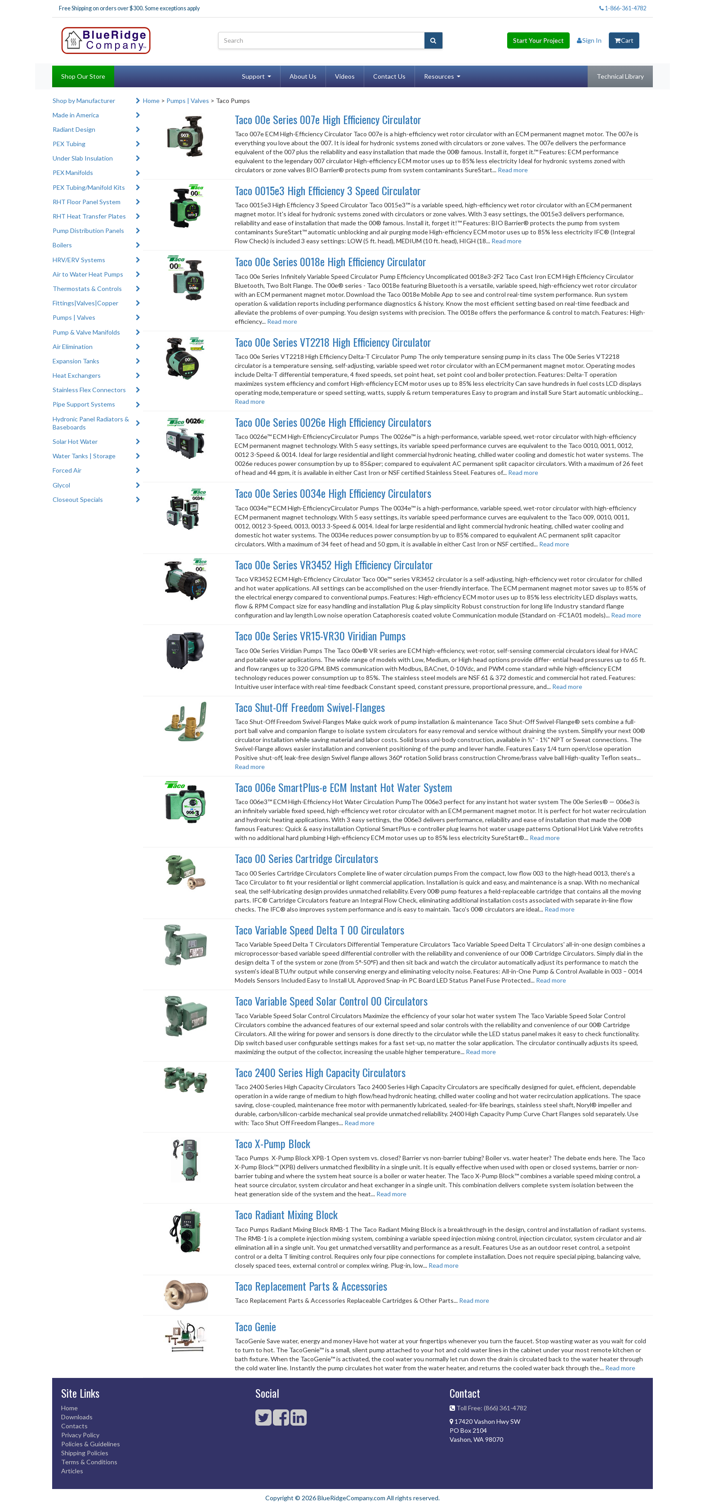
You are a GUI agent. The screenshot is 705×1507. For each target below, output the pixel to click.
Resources (439, 76)
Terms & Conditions (89, 1462)
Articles (72, 1471)
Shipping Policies (84, 1453)
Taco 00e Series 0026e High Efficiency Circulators (333, 422)
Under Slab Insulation (83, 158)
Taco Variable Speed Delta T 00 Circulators (319, 929)
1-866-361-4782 (622, 8)
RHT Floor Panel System (86, 202)
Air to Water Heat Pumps (88, 274)
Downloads (77, 1417)
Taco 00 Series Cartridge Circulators (306, 858)
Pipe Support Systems (84, 404)
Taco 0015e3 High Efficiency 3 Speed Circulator (328, 190)
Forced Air (67, 470)
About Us (303, 76)
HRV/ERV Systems (79, 260)
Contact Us (389, 76)
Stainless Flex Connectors (89, 390)
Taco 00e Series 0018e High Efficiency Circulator (330, 261)
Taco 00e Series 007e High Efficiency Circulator (328, 119)
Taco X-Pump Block (272, 1143)
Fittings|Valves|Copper (85, 303)
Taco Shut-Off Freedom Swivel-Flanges (310, 707)
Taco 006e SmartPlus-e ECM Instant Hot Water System (343, 787)
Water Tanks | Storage (84, 456)
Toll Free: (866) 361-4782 (491, 1408)
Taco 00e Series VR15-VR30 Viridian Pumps (320, 635)
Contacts (74, 1426)
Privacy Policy (80, 1435)
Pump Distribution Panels (88, 230)
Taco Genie (255, 1326)
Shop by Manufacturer (84, 100)
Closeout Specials (78, 499)
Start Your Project (538, 40)
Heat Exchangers (77, 375)
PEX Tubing (69, 144)
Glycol (61, 485)
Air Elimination (73, 346)
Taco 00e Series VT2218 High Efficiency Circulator (333, 342)
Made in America (76, 115)
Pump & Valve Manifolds (86, 332)
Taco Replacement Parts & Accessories (311, 1286)
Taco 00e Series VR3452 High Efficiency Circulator (334, 564)
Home (151, 100)
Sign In (589, 40)
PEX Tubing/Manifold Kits (89, 187)
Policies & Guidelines (90, 1444)
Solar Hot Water (75, 441)
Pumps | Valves (74, 317)
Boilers (62, 245)
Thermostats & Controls (87, 288)
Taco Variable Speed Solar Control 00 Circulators (331, 1001)
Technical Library (620, 76)
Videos (345, 76)
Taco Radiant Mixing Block (286, 1214)
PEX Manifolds (73, 172)
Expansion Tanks (76, 361)
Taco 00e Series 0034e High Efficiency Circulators (333, 493)
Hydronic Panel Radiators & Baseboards (91, 423)
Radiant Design (74, 129)
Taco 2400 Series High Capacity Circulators (320, 1072)
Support (253, 76)
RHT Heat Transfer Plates (89, 216)
